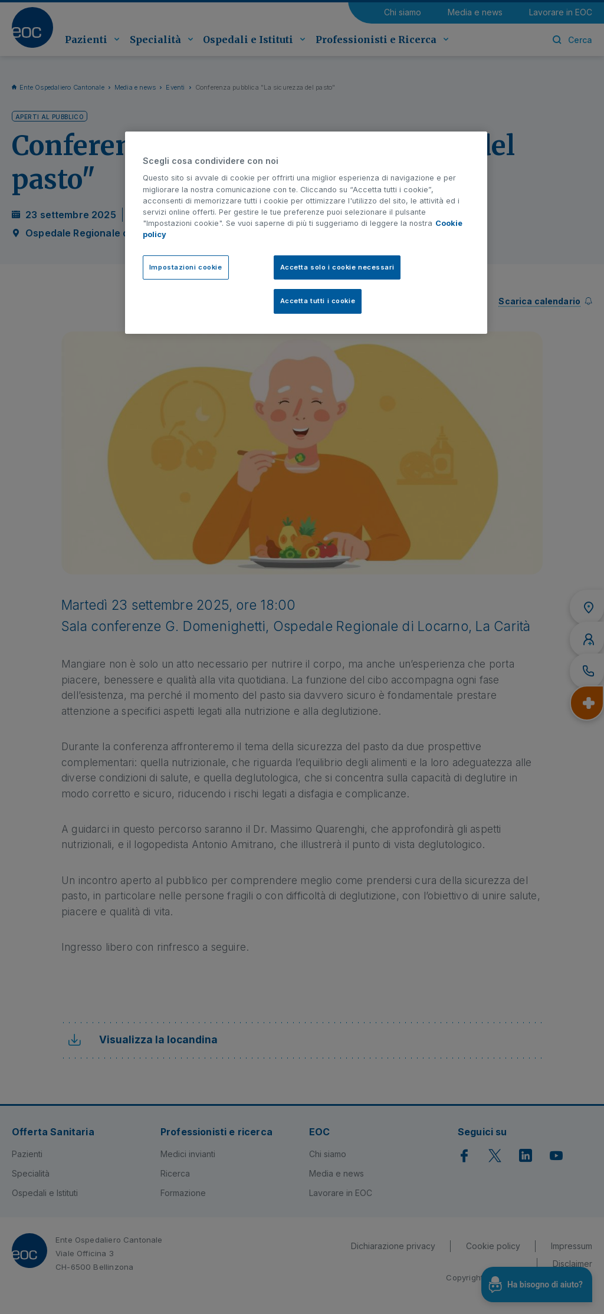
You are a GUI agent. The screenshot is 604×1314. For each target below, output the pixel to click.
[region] (306, 233)
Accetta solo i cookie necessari (337, 267)
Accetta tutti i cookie (318, 301)
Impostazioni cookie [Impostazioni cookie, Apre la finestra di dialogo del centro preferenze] (185, 267)
